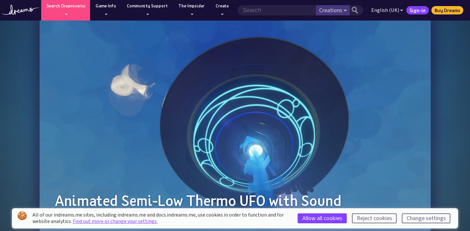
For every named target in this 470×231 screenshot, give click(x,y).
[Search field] (276, 10)
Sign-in (418, 10)
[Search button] (356, 10)
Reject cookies (374, 218)
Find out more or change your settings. (115, 221)
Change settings (426, 218)
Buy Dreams (447, 10)
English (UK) (387, 10)
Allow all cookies (322, 218)
